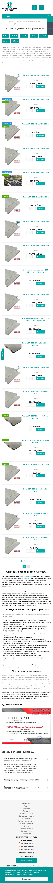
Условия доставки (26, 816)
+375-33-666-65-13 (26, 843)
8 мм (5, 36)
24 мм (15, 41)
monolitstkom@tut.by (26, 852)
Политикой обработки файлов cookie (19, 874)
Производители (26, 828)
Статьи (26, 826)
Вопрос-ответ (26, 831)
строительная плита (25, 576)
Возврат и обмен (26, 823)
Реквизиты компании (26, 821)
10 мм (14, 36)
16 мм (33, 36)
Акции (26, 806)
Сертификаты (26, 818)
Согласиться (27, 879)
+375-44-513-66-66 (26, 846)
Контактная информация (26, 837)
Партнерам (26, 833)
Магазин (26, 811)
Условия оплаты (26, 813)
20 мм (43, 36)
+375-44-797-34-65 (26, 849)
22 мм (5, 41)
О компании (26, 803)
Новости (26, 808)
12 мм (24, 36)
